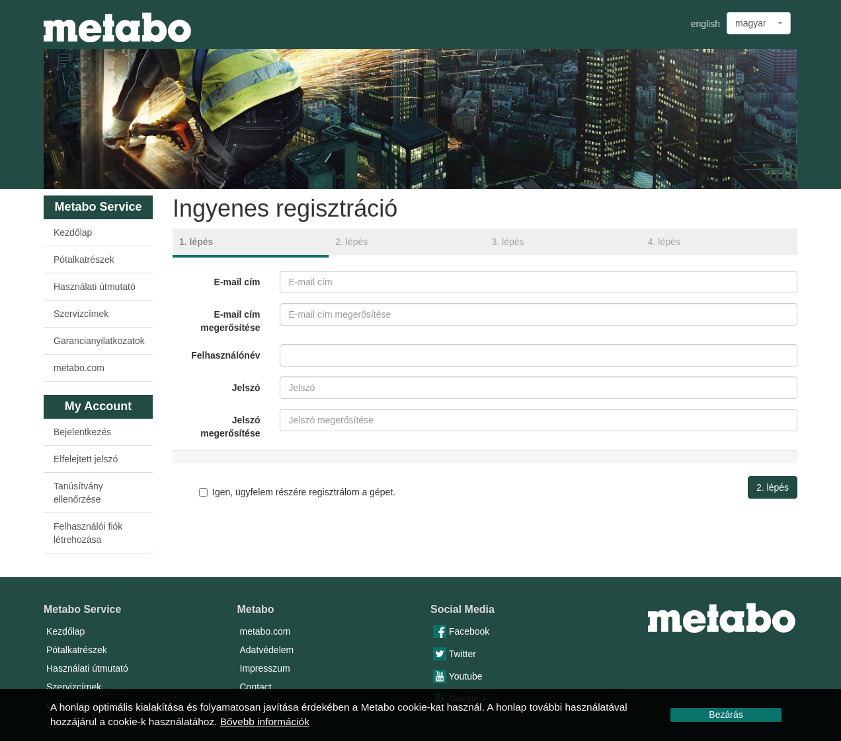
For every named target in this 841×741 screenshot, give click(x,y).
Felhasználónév (225, 355)
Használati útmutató (95, 286)
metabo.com (79, 368)
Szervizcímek (81, 313)
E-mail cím (237, 282)
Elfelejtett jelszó (86, 459)
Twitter (454, 653)
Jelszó (246, 387)
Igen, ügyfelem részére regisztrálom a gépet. (297, 492)
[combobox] (759, 23)
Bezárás (725, 714)
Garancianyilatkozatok (99, 340)
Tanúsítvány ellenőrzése (78, 493)
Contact (256, 687)
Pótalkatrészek (84, 259)
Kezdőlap (73, 232)
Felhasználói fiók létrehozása (88, 533)
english (705, 23)
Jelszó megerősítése (230, 427)
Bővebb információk (264, 721)
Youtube (458, 676)
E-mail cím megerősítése (230, 321)
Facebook (461, 631)
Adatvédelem (267, 650)
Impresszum (265, 668)
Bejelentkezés (82, 432)
